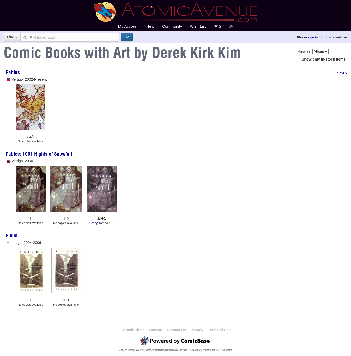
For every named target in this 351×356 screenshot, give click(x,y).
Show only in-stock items (324, 59)
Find (12, 37)
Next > (342, 73)
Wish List (198, 26)
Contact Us (176, 330)
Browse (155, 330)
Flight (11, 236)
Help (150, 26)
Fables (13, 73)
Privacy (196, 330)
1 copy (93, 223)
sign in (313, 37)
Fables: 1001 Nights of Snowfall (39, 154)
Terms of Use (219, 330)
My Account (128, 26)
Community (172, 26)
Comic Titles (133, 330)
